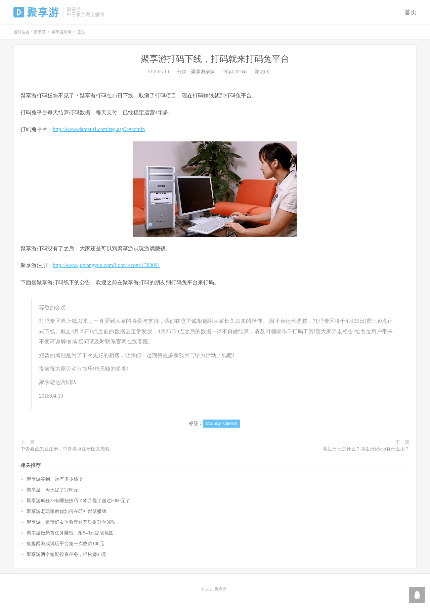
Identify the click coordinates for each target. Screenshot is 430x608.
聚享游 (36, 12)
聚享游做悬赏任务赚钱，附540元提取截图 (70, 532)
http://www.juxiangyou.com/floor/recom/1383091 (106, 265)
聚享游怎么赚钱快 (221, 423)
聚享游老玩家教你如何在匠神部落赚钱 (66, 511)
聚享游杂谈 (61, 32)
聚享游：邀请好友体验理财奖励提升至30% (71, 522)
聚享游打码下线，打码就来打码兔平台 (215, 59)
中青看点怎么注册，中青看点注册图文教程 (65, 448)
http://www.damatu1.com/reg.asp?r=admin (99, 129)
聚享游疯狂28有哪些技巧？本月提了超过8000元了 (78, 500)
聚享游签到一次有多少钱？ (55, 479)
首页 (410, 12)
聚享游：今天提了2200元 (52, 489)
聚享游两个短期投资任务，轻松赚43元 (66, 554)
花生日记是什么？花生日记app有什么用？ (366, 448)
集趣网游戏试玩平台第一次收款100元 (65, 543)
